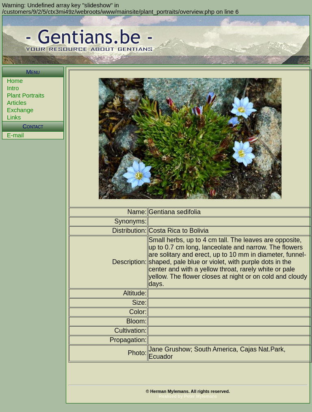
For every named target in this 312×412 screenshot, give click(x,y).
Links (14, 117)
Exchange (20, 110)
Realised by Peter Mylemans (188, 396)
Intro (13, 88)
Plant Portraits (25, 95)
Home (15, 81)
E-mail (15, 135)
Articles (16, 103)
